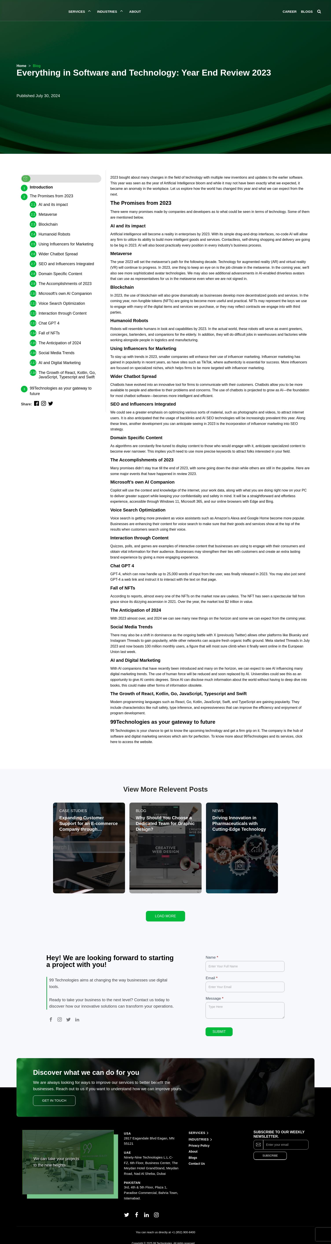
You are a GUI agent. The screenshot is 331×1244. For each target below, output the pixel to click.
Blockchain (48, 224)
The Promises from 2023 (51, 196)
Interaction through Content (62, 313)
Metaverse (48, 214)
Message (214, 993)
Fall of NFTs (49, 333)
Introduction (41, 187)
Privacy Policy (199, 1140)
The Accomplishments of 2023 (65, 283)
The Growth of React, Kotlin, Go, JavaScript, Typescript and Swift (67, 374)
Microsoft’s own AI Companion (65, 293)
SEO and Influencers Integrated (66, 264)
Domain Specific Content (60, 274)
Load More (165, 911)
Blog (37, 66)
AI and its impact (53, 204)
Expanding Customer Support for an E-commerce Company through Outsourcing (89, 824)
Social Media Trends (56, 353)
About (193, 1146)
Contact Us (197, 1158)
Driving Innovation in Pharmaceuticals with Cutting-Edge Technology (239, 824)
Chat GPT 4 (49, 323)
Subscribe (270, 1150)
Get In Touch (54, 1095)
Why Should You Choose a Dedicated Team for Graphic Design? (165, 824)
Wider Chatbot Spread (58, 254)
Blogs (193, 1152)
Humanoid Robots (54, 234)
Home (21, 66)
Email (211, 973)
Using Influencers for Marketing (66, 244)
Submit (219, 1026)
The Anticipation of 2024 (60, 343)
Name (212, 952)
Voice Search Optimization (62, 303)
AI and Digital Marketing (60, 363)
